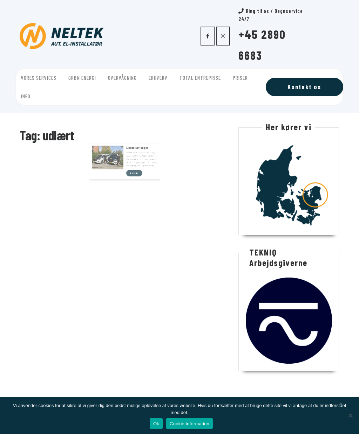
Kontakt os (304, 87)
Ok (156, 423)
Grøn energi (82, 78)
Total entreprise (200, 78)
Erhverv (158, 78)
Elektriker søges (134, 137)
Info (26, 96)
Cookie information (189, 423)
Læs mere (133, 157)
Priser (240, 78)
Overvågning (122, 78)
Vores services (38, 78)
